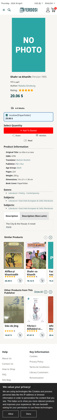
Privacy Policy (36, 361)
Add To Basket (28, 130)
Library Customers (39, 372)
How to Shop (8, 369)
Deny (28, 414)
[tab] (12, 216)
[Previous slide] (45, 237)
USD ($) (37, 3)
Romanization (37, 377)
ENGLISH (49, 3)
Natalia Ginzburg (26, 85)
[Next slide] (50, 237)
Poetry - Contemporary (29, 193)
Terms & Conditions (40, 367)
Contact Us (7, 363)
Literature (13, 193)
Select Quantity (13, 125)
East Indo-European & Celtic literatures (36, 200)
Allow (10, 414)
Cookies (34, 356)
